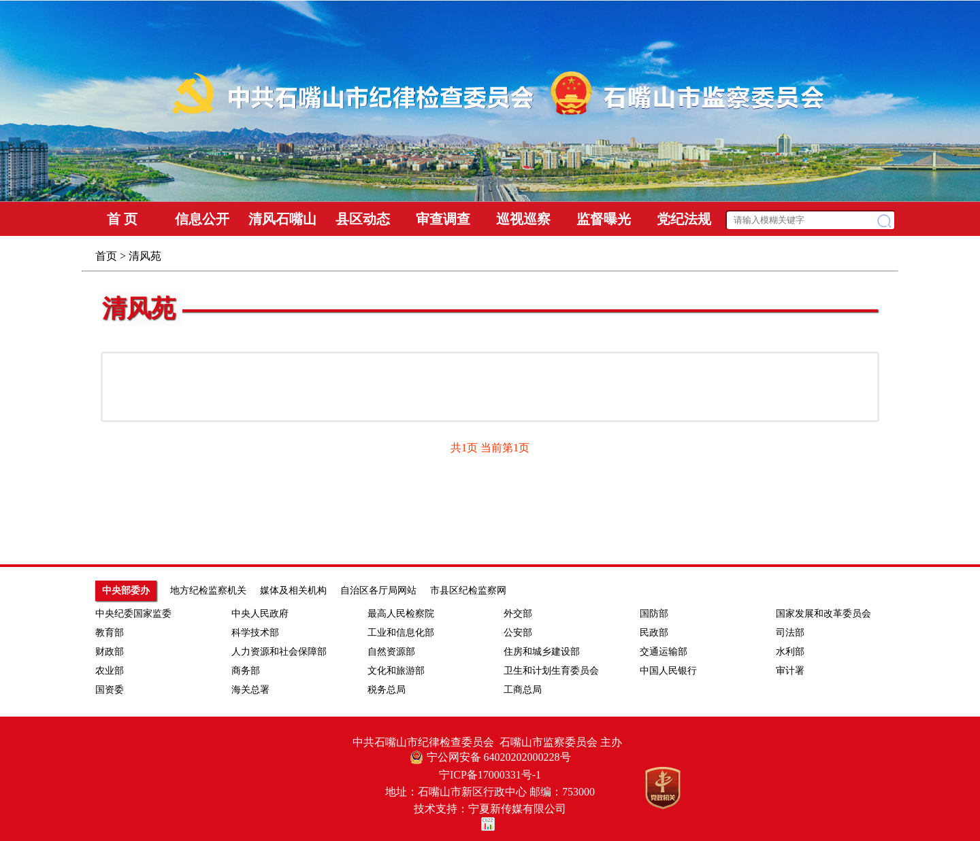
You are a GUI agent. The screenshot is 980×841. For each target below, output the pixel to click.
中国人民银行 (668, 671)
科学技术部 (255, 633)
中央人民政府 (260, 613)
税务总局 (387, 690)
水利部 (790, 652)
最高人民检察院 (401, 613)
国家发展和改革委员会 (823, 613)
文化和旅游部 (396, 671)
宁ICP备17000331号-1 (490, 774)
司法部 (790, 633)
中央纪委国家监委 (133, 613)
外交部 (518, 613)
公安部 (518, 633)
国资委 (109, 690)
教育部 (109, 633)
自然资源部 (391, 652)
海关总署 (250, 690)
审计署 (790, 671)
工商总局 (523, 690)
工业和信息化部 (401, 633)
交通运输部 (663, 652)
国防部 (654, 613)
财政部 (109, 652)
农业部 (109, 671)
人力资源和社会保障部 (279, 652)
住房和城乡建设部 (542, 652)
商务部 (245, 671)
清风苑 (139, 308)
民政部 (654, 633)
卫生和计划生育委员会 (551, 671)
